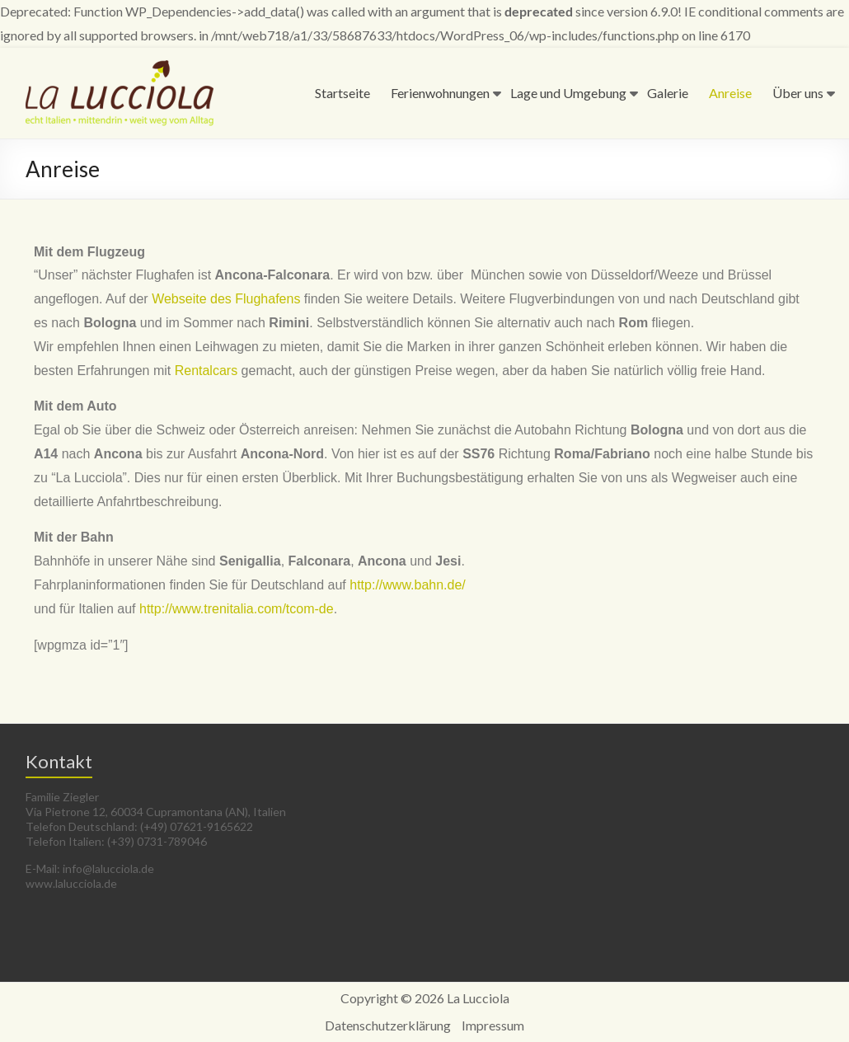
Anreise (730, 93)
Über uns (797, 93)
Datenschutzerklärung (388, 1025)
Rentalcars (206, 371)
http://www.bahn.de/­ (407, 585)
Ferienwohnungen (440, 93)
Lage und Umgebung (568, 93)
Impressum (493, 1025)
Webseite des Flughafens (226, 299)
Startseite (342, 93)
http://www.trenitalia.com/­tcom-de (236, 609)
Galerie (667, 93)
